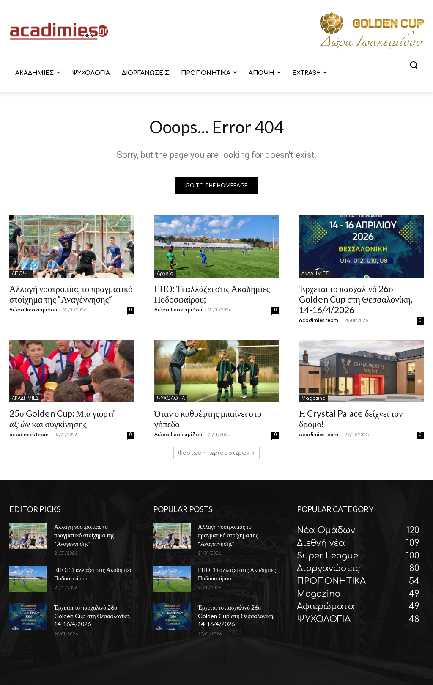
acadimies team (318, 320)
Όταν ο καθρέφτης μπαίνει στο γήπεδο (208, 418)
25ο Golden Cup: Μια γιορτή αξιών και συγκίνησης (62, 418)
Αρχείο (165, 273)
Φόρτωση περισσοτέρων (216, 454)
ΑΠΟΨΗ (21, 273)
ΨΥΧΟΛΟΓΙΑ (171, 398)
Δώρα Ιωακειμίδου (33, 310)
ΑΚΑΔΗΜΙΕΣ (315, 273)
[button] (413, 65)
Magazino (313, 398)
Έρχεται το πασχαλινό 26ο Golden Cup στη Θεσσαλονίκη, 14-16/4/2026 (355, 299)
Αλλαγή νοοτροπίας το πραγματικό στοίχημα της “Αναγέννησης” (71, 293)
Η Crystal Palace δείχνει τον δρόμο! (351, 418)
